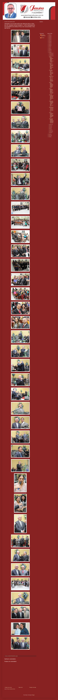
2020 (49, 42)
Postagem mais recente (8, 687)
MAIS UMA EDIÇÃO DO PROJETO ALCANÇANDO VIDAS (51, 72)
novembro (50, 54)
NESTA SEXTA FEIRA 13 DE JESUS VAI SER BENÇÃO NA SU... (51, 85)
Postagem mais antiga (32, 687)
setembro (50, 55)
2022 (49, 40)
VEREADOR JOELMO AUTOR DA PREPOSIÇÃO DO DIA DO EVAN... (51, 120)
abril (50, 128)
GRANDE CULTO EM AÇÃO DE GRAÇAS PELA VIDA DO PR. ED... (51, 97)
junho (50, 127)
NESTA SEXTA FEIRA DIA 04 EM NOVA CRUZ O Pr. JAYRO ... (51, 59)
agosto (50, 124)
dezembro (50, 53)
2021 (49, 41)
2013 (49, 52)
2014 (49, 50)
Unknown (43, 37)
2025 (49, 36)
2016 (49, 48)
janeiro (50, 132)
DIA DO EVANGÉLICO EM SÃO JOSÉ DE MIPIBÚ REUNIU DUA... (51, 115)
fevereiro (50, 131)
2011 (49, 135)
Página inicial (21, 687)
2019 (49, 44)
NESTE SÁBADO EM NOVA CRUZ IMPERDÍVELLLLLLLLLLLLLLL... (51, 91)
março (50, 129)
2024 (49, 37)
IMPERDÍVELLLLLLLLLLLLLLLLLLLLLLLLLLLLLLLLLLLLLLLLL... (51, 109)
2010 (49, 136)
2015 (49, 49)
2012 (49, 134)
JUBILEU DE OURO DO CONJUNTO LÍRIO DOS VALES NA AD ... (51, 103)
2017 (49, 46)
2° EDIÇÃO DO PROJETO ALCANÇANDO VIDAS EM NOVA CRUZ (51, 66)
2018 (49, 45)
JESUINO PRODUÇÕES (43, 36)
